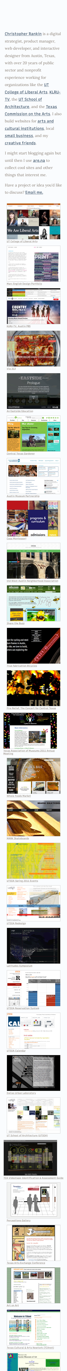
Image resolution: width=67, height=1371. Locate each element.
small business (19, 135)
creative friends (20, 143)
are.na (39, 160)
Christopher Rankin (23, 33)
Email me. (34, 192)
